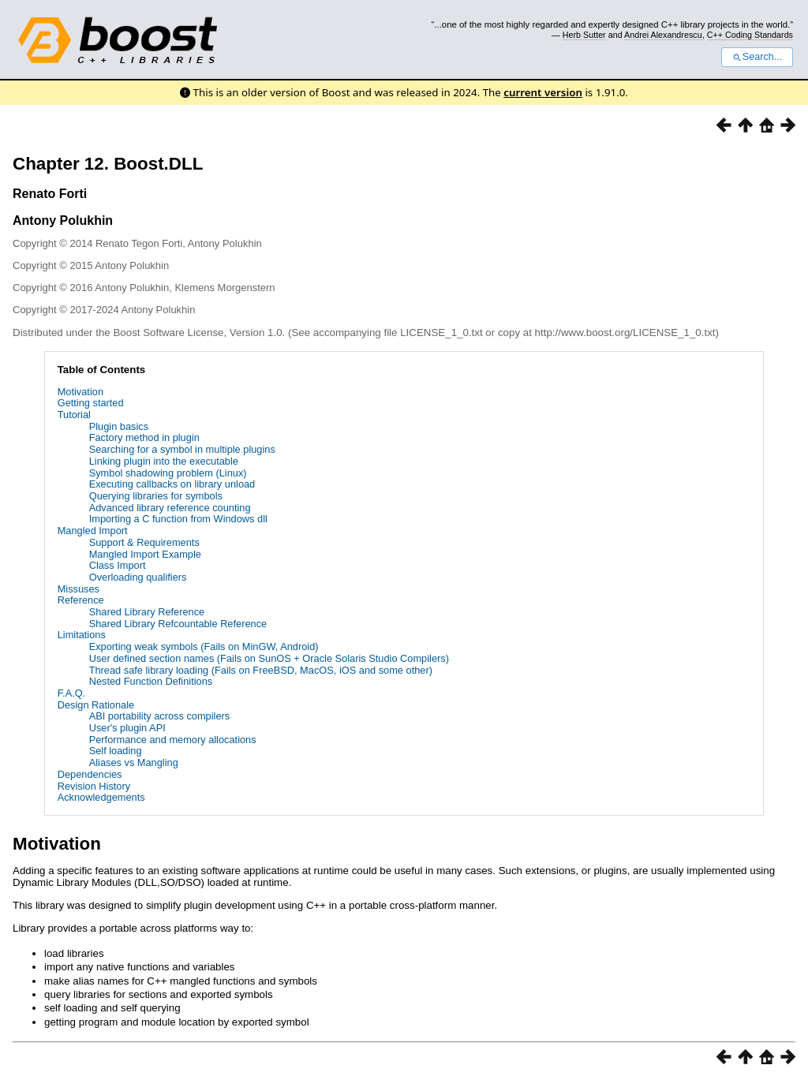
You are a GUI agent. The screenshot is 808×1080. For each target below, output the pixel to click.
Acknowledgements (101, 797)
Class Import (117, 565)
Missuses (78, 589)
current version (542, 92)
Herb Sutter (584, 34)
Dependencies (90, 774)
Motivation (80, 392)
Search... (757, 56)
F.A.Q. (72, 693)
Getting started (91, 403)
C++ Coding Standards (750, 34)
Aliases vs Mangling (133, 762)
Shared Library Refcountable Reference (178, 624)
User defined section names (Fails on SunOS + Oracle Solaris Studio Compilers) (269, 658)
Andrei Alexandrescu (663, 34)
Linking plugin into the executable (163, 461)
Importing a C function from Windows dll (178, 519)
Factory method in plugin (144, 437)
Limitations (82, 635)
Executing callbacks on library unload (172, 484)
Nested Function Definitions (151, 681)
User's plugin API (127, 728)
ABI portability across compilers (159, 716)
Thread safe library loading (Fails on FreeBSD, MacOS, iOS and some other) (260, 670)
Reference (81, 600)
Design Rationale (96, 705)
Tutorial (74, 414)
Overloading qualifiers (138, 577)
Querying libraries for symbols (156, 496)
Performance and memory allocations (172, 740)
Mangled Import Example (145, 554)
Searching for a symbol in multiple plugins (182, 449)
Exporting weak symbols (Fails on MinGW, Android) (204, 646)
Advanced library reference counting (170, 508)
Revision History (94, 786)
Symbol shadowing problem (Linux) (168, 473)
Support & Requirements (144, 542)
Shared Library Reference (147, 612)
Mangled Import (93, 530)
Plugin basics (118, 426)
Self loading (115, 751)
